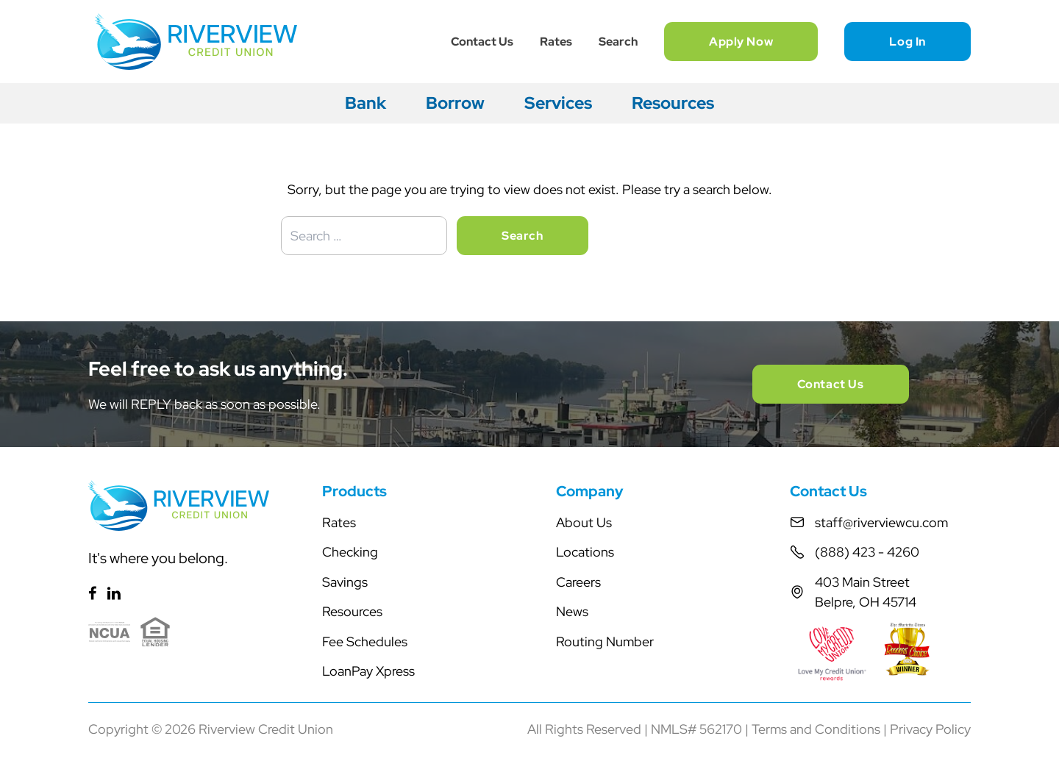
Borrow (455, 103)
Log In (907, 41)
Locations (585, 551)
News (572, 611)
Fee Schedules (364, 641)
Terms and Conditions (816, 729)
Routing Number (605, 641)
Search (618, 41)
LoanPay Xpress (368, 670)
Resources (673, 103)
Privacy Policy (930, 729)
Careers (578, 581)
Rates (556, 41)
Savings (345, 581)
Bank (365, 103)
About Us (584, 522)
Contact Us (482, 41)
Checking (350, 551)
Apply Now (741, 41)
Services (558, 103)
